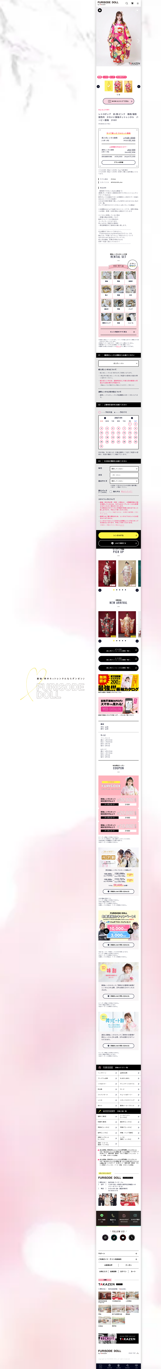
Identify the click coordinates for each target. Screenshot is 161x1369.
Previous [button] (105, 418)
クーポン (128, 1265)
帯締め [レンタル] (103, 1127)
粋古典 (100, 1089)
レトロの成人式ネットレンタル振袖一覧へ (118, 659)
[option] (118, 432)
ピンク (112, 77)
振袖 (99, 77)
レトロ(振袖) (126, 1152)
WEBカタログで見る (118, 101)
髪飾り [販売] (102, 1116)
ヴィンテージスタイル (127, 1084)
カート (133, 1271)
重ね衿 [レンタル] (125, 1122)
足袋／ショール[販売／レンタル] (103, 1143)
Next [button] (132, 418)
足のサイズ (102, 481)
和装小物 (118, 346)
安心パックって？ (126, 491)
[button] (138, 40)
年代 (100, 468)
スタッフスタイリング (127, 1100)
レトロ (105, 77)
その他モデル (121, 77)
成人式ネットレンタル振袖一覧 (112, 1152)
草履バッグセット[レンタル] (103, 1138)
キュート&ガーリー (126, 1095)
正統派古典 (123, 1073)
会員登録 (113, 1271)
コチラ (122, 525)
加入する (115, 491)
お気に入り (103, 1271)
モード (122, 1089)
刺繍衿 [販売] (102, 1122)
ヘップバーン (102, 1073)
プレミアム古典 (103, 1078)
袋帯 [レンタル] (103, 1133)
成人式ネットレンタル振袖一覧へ (118, 668)
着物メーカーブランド (127, 1105)
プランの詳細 (118, 162)
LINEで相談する (120, 543)
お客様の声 (108, 1265)
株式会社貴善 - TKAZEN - (117, 1289)
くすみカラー (102, 1084)
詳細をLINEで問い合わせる (120, 891)
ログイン (123, 1271)
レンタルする (118, 535)
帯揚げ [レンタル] (125, 1127)
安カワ (100, 1105)
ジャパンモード (103, 1095)
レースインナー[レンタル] (125, 1116)
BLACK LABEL (124, 1078)
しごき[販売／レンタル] (125, 1138)
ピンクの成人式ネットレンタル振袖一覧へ (118, 650)
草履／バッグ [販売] (126, 1133)
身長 (100, 475)
